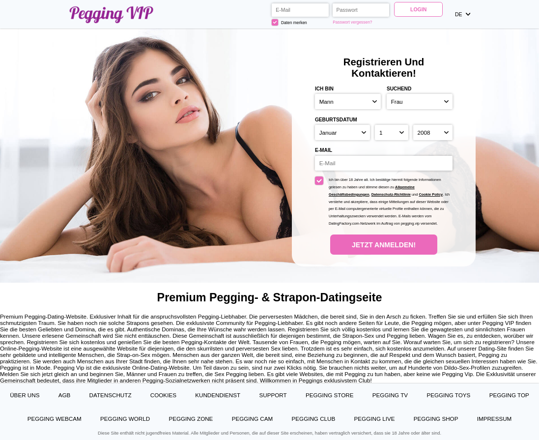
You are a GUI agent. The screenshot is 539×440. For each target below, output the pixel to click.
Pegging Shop (436, 418)
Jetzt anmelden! (384, 245)
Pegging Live (374, 418)
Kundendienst (217, 395)
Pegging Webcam (55, 418)
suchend (399, 88)
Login (418, 9)
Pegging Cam (252, 418)
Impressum (494, 418)
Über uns (24, 395)
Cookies (163, 395)
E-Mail (323, 150)
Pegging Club (314, 418)
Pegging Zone (191, 418)
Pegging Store (330, 395)
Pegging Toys (448, 395)
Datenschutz (110, 395)
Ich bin (324, 88)
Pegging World (125, 418)
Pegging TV (390, 395)
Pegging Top (509, 395)
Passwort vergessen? (352, 22)
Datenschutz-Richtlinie (391, 194)
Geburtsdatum (336, 119)
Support (272, 395)
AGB (64, 395)
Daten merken (289, 22)
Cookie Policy (431, 194)
